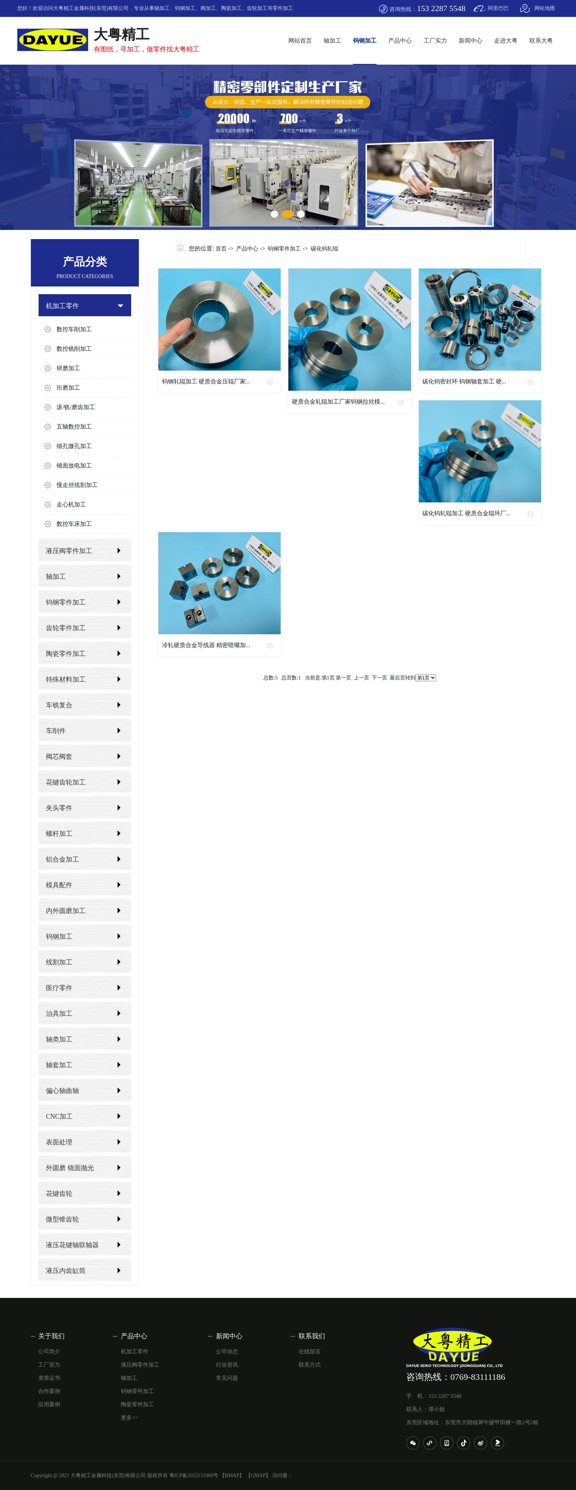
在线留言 (310, 1351)
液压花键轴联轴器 (72, 1245)
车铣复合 (59, 705)
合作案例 (49, 1391)
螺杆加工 (59, 833)
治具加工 (59, 1013)
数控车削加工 (74, 329)
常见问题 (227, 1378)
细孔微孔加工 (74, 446)
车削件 (56, 731)
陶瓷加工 (231, 8)
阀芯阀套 (59, 756)
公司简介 (49, 1351)
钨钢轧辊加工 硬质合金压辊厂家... (206, 381)
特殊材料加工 (66, 679)
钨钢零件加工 (66, 602)
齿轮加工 (257, 8)
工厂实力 (435, 40)
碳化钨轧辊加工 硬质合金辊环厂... (466, 513)
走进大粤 (506, 40)
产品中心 (400, 40)
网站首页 (300, 40)
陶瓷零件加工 (66, 653)
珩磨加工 (68, 388)
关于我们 (51, 1336)
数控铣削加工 (74, 349)
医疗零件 (59, 988)
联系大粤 (541, 40)
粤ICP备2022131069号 (194, 1475)
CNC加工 (59, 1116)
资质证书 (49, 1378)
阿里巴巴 (498, 8)
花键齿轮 (59, 1193)
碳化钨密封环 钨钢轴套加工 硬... (464, 381)
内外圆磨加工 (66, 910)
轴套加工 (59, 1065)
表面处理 (59, 1142)
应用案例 (49, 1404)
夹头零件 (59, 808)
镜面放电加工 (74, 465)
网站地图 (544, 8)
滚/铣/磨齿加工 (76, 407)
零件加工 (283, 8)
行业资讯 (227, 1365)
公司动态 (227, 1351)
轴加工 (162, 8)
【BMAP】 (232, 1475)
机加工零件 (62, 306)
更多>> (129, 1418)
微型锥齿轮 (62, 1219)
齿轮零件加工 (66, 628)
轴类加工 (59, 1039)
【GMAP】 (258, 1475)
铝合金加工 (62, 859)
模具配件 (59, 885)
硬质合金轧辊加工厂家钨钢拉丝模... (338, 401)
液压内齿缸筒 (66, 1270)
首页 (221, 249)
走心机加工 (71, 504)
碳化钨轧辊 (324, 249)
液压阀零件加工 (69, 551)
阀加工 (208, 8)
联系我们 (312, 1336)
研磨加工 (68, 368)
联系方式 (310, 1365)
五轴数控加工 (74, 426)
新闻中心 (470, 40)
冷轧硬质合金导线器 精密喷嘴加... (206, 645)
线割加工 (59, 962)
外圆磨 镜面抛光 (70, 1168)
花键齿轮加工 (66, 782)
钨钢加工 (185, 8)
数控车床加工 (74, 524)
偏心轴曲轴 (62, 1090)
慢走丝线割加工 (77, 485)
